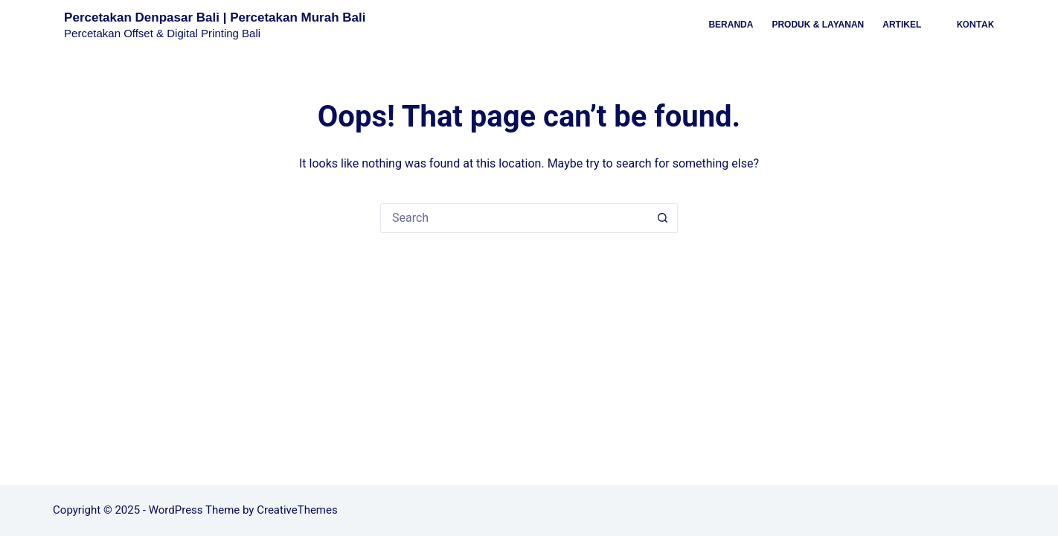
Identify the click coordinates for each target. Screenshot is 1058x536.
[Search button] (663, 218)
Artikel (901, 24)
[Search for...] (514, 218)
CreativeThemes (297, 510)
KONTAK (975, 24)
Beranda (730, 24)
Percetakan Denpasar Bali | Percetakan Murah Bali (214, 17)
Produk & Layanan (818, 24)
